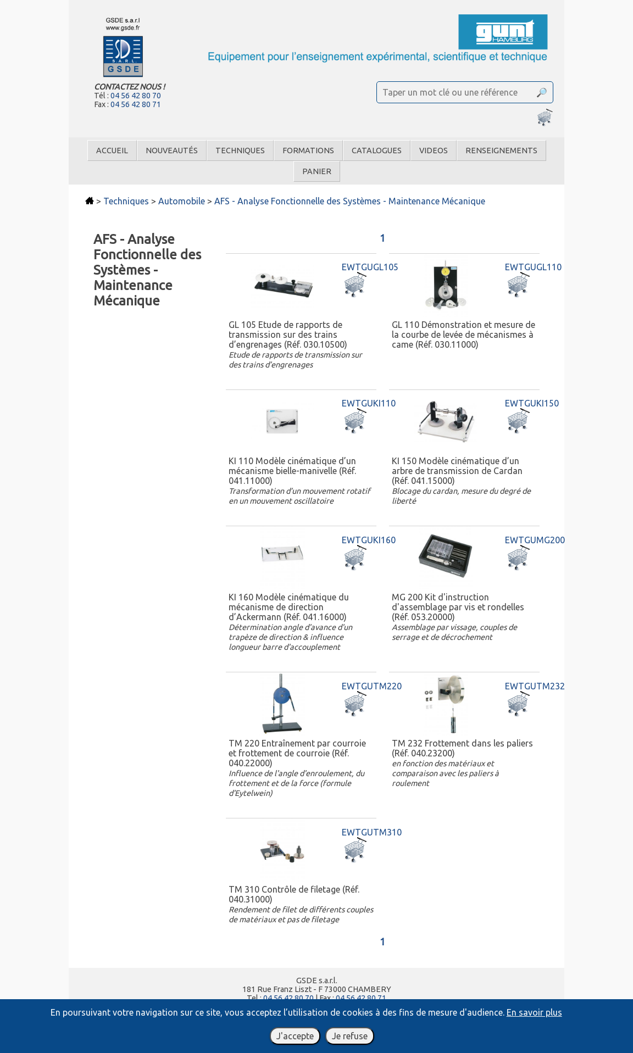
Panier (316, 171)
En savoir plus (534, 1012)
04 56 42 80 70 (135, 95)
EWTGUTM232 (535, 686)
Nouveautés (172, 150)
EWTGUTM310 (372, 832)
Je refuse (350, 1036)
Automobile (181, 201)
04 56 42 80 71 (135, 104)
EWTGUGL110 (533, 267)
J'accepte (295, 1036)
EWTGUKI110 (369, 403)
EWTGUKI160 (369, 540)
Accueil (112, 150)
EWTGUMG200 (535, 540)
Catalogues (377, 150)
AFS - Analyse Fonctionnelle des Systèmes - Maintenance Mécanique (349, 201)
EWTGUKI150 (532, 403)
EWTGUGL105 (370, 267)
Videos (433, 150)
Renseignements (501, 150)
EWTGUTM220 (372, 686)
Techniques (240, 150)
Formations (308, 150)
